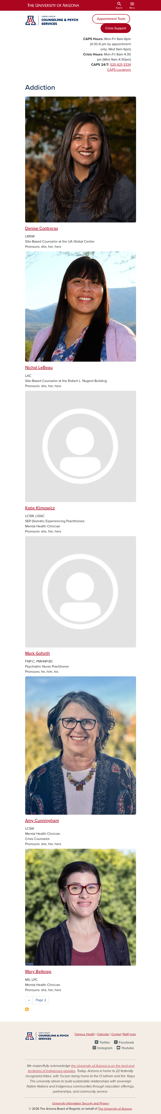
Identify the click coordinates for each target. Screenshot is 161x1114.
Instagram (104, 1048)
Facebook (126, 1042)
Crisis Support (115, 28)
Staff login (129, 1034)
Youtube (127, 1048)
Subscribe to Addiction (27, 1009)
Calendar (103, 1034)
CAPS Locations (119, 70)
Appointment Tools (111, 19)
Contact (116, 1034)
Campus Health (85, 1034)
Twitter (105, 1042)
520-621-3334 (120, 65)
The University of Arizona (115, 1109)
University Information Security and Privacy (80, 1103)
